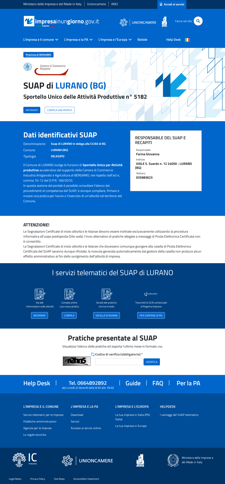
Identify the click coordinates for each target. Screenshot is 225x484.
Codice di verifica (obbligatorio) (119, 354)
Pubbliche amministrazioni (39, 421)
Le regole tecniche (34, 434)
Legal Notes (15, 479)
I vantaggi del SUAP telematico (179, 415)
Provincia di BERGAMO (38, 55)
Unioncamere (96, 3)
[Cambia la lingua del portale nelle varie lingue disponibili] (187, 39)
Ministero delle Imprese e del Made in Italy (52, 3)
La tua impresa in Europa (131, 426)
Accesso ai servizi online (86, 428)
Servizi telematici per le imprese (43, 415)
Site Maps (59, 479)
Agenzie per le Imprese (37, 428)
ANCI (114, 3)
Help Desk (173, 39)
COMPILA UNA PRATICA (59, 110)
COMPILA (69, 315)
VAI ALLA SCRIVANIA (106, 315)
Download (77, 415)
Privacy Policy (37, 479)
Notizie (142, 39)
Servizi (75, 421)
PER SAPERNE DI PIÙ (151, 315)
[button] (39, 40)
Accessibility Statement (86, 479)
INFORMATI (32, 110)
